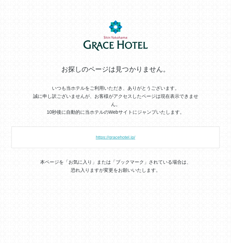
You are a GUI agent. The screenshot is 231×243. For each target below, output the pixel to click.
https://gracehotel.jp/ (115, 137)
